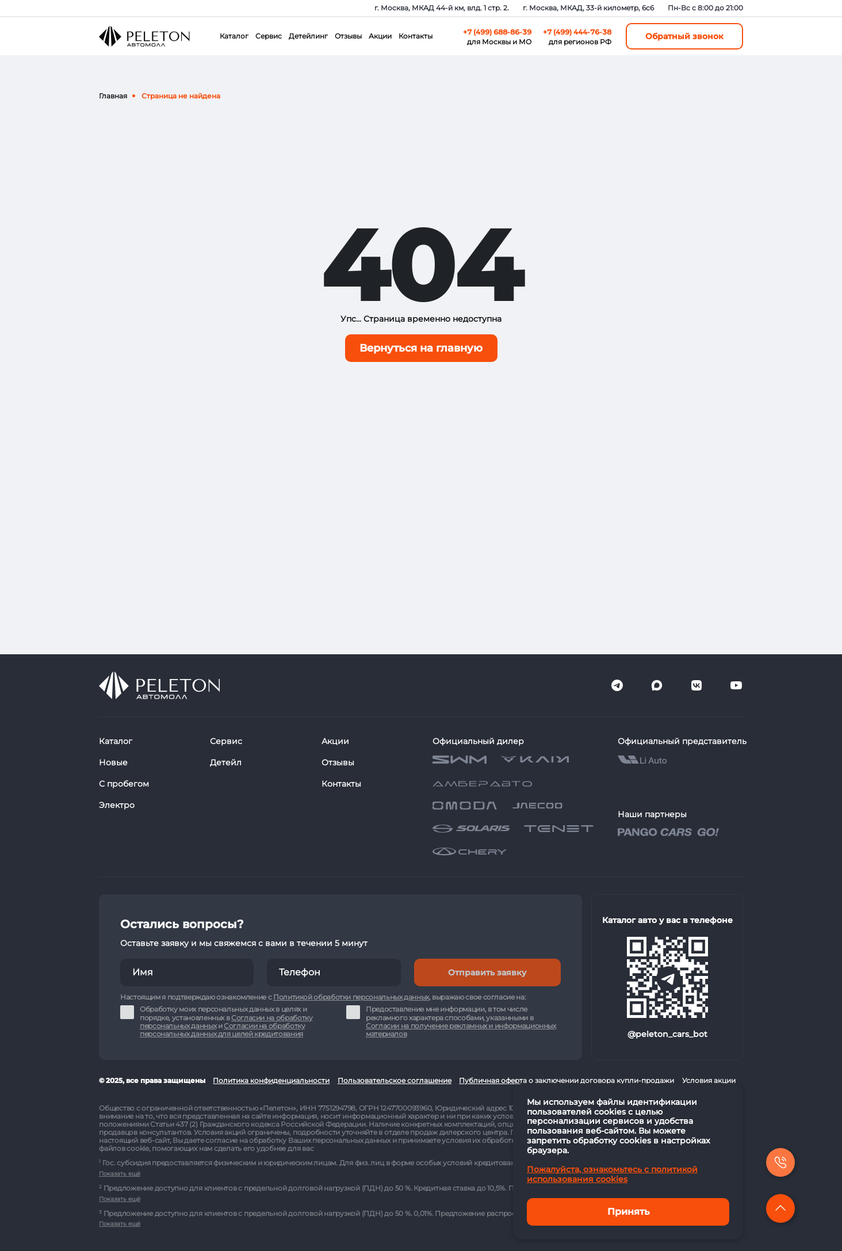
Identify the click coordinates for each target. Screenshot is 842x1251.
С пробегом (124, 784)
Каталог (234, 36)
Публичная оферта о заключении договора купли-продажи (566, 1080)
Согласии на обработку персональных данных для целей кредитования (222, 1029)
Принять (628, 1211)
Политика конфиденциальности (271, 1080)
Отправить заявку (487, 972)
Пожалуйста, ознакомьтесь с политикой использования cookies (612, 1174)
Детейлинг (308, 36)
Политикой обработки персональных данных (351, 997)
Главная (113, 95)
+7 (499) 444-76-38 (577, 32)
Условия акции (709, 1080)
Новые (113, 762)
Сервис (268, 36)
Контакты (416, 36)
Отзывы (348, 36)
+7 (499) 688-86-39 (497, 32)
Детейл (226, 762)
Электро (117, 805)
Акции (380, 36)
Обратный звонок (684, 36)
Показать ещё (119, 1173)
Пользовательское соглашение (394, 1080)
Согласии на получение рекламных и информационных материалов (461, 1029)
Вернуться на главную (421, 348)
